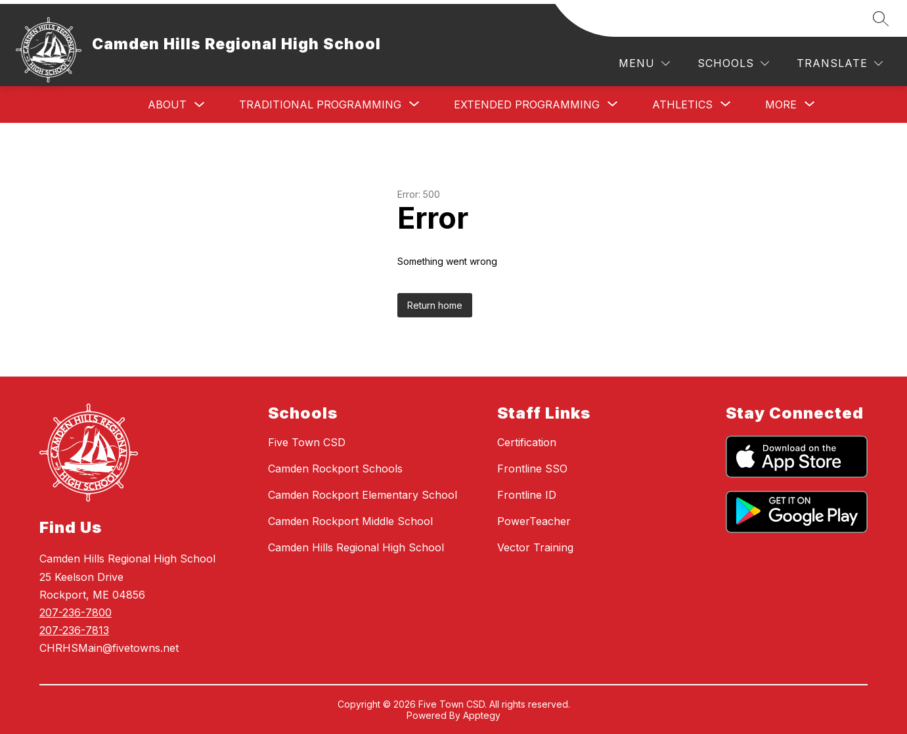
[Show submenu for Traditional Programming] (320, 104)
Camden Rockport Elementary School (362, 494)
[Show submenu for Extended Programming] (527, 104)
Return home (434, 305)
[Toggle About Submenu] (200, 105)
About (167, 104)
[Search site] (881, 18)
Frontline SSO (532, 468)
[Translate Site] (839, 63)
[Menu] (644, 63)
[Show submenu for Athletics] (682, 104)
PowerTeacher (534, 521)
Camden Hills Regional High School (356, 547)
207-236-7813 (74, 630)
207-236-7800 (75, 612)
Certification (526, 442)
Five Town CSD (306, 442)
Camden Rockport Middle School (350, 521)
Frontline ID (526, 494)
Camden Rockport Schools (335, 468)
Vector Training (535, 547)
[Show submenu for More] (781, 104)
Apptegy (481, 715)
